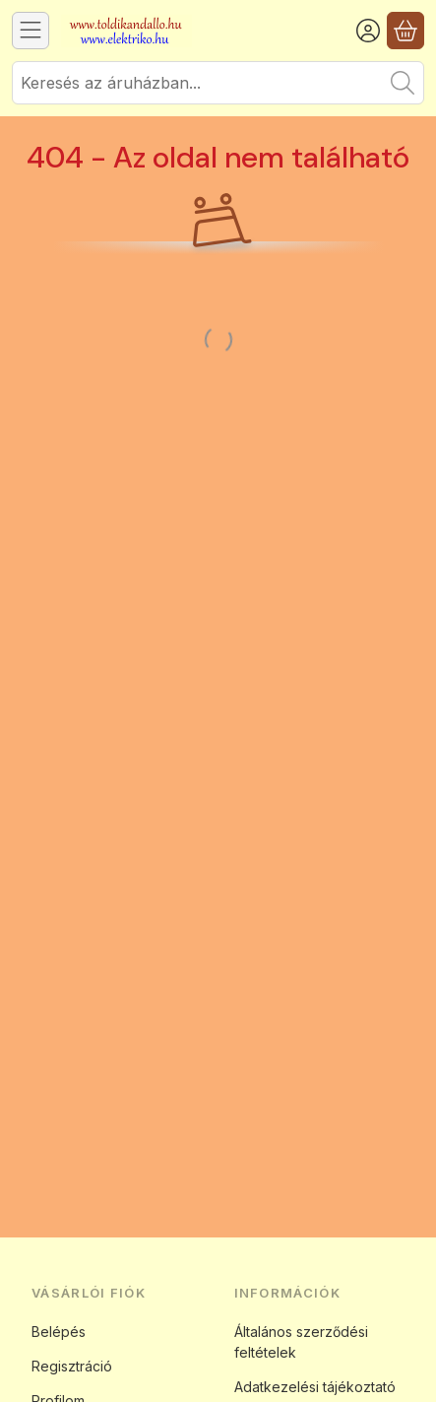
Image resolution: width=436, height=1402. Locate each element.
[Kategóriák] (30, 30)
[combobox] (218, 82)
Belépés (58, 1331)
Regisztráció (71, 1366)
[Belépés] (368, 30)
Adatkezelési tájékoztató (315, 1386)
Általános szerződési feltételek (301, 1342)
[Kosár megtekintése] (405, 30)
